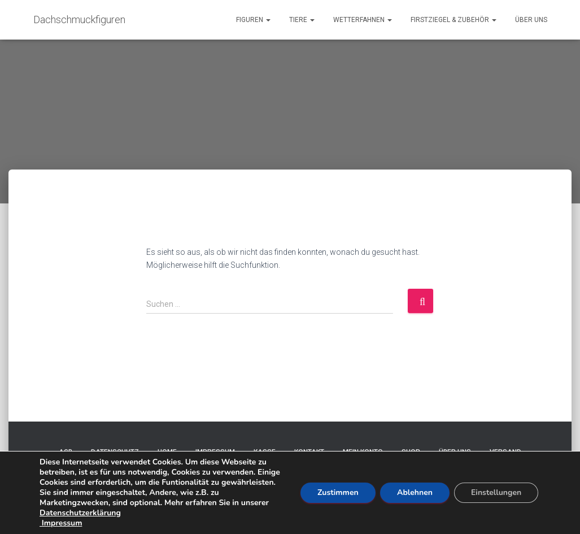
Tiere (302, 20)
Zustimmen (338, 492)
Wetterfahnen (362, 20)
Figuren (253, 20)
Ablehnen (415, 492)
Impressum (61, 523)
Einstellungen (496, 492)
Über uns (531, 20)
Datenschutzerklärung (80, 512)
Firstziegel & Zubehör (453, 20)
